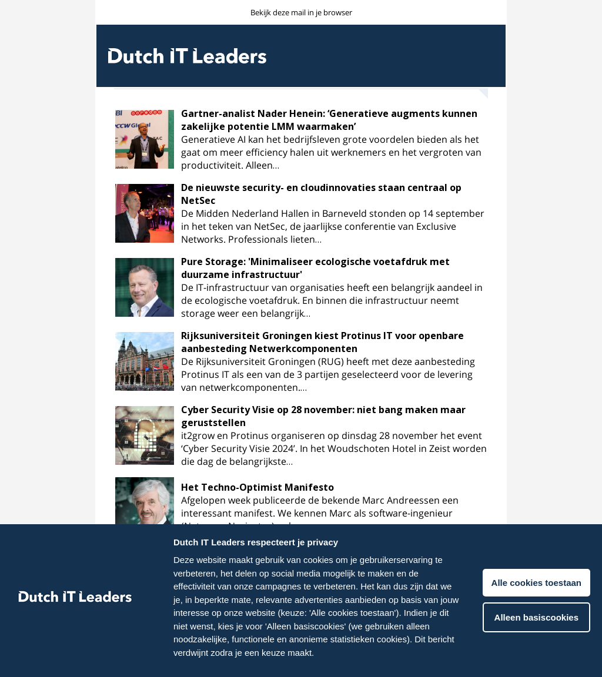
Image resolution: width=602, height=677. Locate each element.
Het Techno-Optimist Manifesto (257, 487)
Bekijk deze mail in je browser (301, 12)
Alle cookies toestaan (536, 583)
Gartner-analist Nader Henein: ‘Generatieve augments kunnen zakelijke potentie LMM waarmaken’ (329, 120)
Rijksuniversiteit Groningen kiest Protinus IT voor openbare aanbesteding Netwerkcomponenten (322, 342)
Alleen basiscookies (536, 617)
